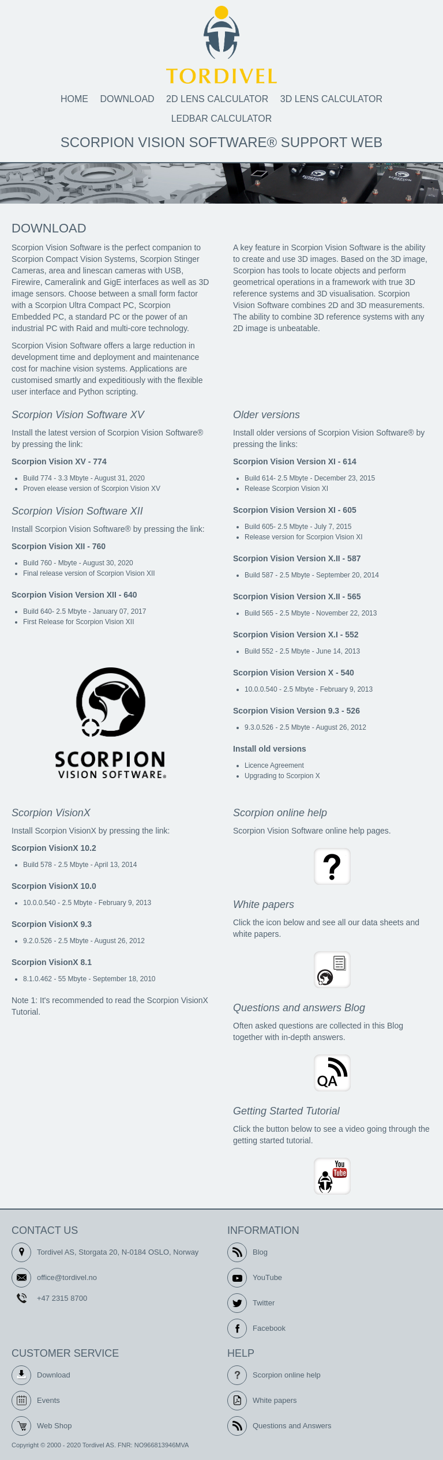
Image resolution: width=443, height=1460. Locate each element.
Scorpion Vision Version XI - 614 (294, 461)
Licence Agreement (274, 765)
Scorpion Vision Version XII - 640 (74, 594)
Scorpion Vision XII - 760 (59, 546)
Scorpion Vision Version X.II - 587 (297, 558)
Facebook (269, 1328)
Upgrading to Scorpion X (282, 776)
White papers (275, 1400)
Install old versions (269, 748)
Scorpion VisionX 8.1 (52, 962)
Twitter (264, 1302)
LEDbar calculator (221, 118)
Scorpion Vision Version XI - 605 (294, 510)
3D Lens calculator (331, 99)
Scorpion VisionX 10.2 (54, 848)
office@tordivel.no (67, 1277)
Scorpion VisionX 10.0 (54, 886)
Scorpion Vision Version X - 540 (293, 672)
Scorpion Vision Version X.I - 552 (296, 634)
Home (74, 99)
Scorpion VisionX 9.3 (52, 924)
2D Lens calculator (217, 99)
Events (48, 1400)
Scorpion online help (287, 1375)
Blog (260, 1252)
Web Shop (54, 1425)
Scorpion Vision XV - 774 (59, 461)
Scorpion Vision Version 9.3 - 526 (296, 710)
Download (127, 99)
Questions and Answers (292, 1425)
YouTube (267, 1277)
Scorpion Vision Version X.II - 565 (297, 596)
